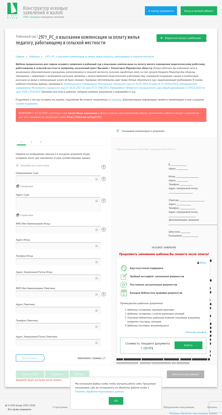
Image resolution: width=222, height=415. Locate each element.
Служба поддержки (27, 103)
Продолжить (30, 358)
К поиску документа (160, 11)
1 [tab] (21, 142)
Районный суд (26, 36)
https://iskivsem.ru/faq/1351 (84, 117)
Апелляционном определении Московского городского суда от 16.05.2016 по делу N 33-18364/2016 (120, 83)
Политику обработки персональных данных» (99, 391)
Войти (203, 262)
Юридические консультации (179, 407)
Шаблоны (34, 56)
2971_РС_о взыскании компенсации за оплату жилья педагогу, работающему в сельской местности (99, 56)
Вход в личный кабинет (199, 11)
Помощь (104, 167)
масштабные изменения (82, 113)
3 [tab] (41, 142)
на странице (115, 99)
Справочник (26, 186)
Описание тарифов (195, 332)
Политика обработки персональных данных (193, 413)
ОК (116, 400)
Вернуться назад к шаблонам (183, 38)
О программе (60, 407)
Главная (20, 56)
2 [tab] (31, 142)
